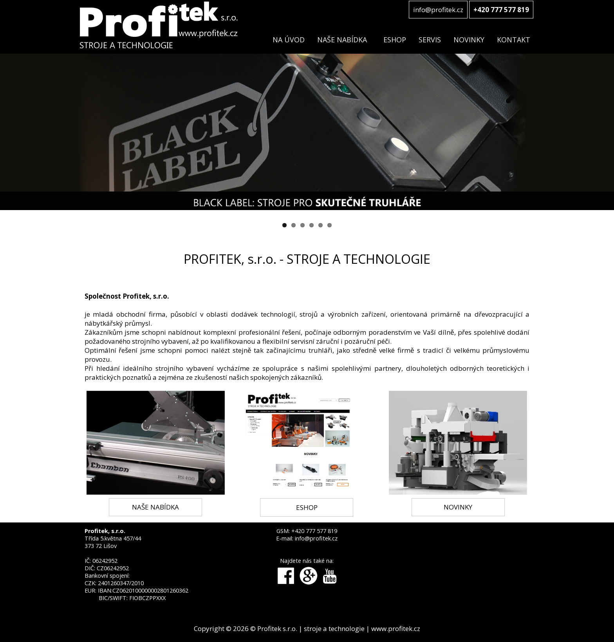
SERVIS (430, 39)
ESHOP (394, 39)
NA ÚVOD (289, 39)
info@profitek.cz (438, 9)
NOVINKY (468, 39)
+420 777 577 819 (314, 531)
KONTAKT (513, 39)
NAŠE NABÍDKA (342, 39)
